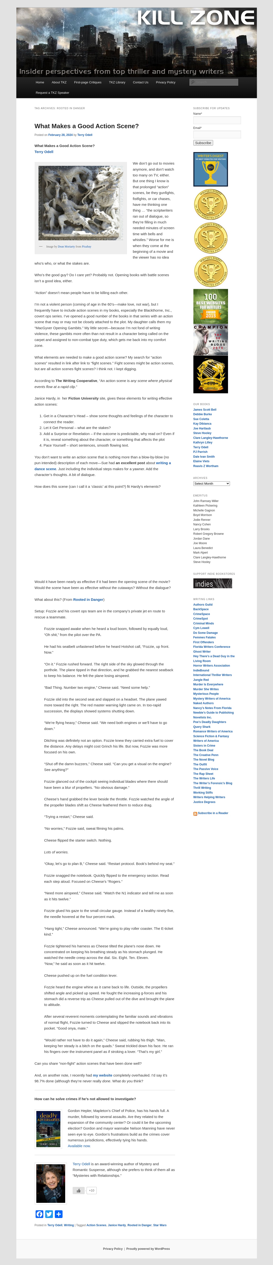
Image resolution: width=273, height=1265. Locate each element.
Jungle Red (201, 680)
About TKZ (59, 82)
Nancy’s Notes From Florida (212, 708)
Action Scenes (96, 1225)
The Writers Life (204, 778)
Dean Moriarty (66, 246)
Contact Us (140, 82)
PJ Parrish (200, 452)
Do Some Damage (205, 633)
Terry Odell (84, 135)
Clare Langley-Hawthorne (210, 438)
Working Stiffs (203, 792)
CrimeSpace (201, 614)
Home (40, 82)
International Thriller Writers (212, 675)
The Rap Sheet (203, 774)
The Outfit (200, 764)
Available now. (79, 1146)
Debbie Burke (202, 414)
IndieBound (201, 670)
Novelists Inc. (202, 717)
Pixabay (86, 246)
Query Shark (201, 727)
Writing (69, 1225)
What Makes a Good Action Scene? (87, 126)
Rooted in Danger (139, 1225)
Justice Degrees (204, 802)
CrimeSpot (200, 618)
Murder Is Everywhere (208, 684)
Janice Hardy (117, 1225)
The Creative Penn (206, 755)
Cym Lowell (201, 628)
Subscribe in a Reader (210, 813)
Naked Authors (203, 703)
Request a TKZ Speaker (52, 92)
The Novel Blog (203, 759)
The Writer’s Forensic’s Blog (212, 783)
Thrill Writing (202, 788)
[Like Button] (79, 1190)
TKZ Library (117, 82)
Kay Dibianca (202, 423)
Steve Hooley (202, 433)
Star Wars (160, 1225)
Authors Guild (203, 604)
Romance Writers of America (213, 731)
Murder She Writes (206, 689)
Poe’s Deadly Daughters (209, 722)
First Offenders (203, 642)
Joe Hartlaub (202, 428)
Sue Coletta (201, 419)
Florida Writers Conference (211, 647)
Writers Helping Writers (209, 797)
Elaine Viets (201, 461)
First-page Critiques (87, 82)
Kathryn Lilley (202, 442)
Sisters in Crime (204, 745)
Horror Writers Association (211, 665)
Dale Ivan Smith (204, 456)
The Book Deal (203, 750)
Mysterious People (206, 694)
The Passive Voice (205, 769)
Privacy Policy (165, 82)
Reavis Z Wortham (205, 466)
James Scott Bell (204, 409)
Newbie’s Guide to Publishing (213, 712)
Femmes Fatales (204, 637)
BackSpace (201, 609)
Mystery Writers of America (212, 698)
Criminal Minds (203, 623)
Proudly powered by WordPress (148, 1249)
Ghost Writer (202, 651)
